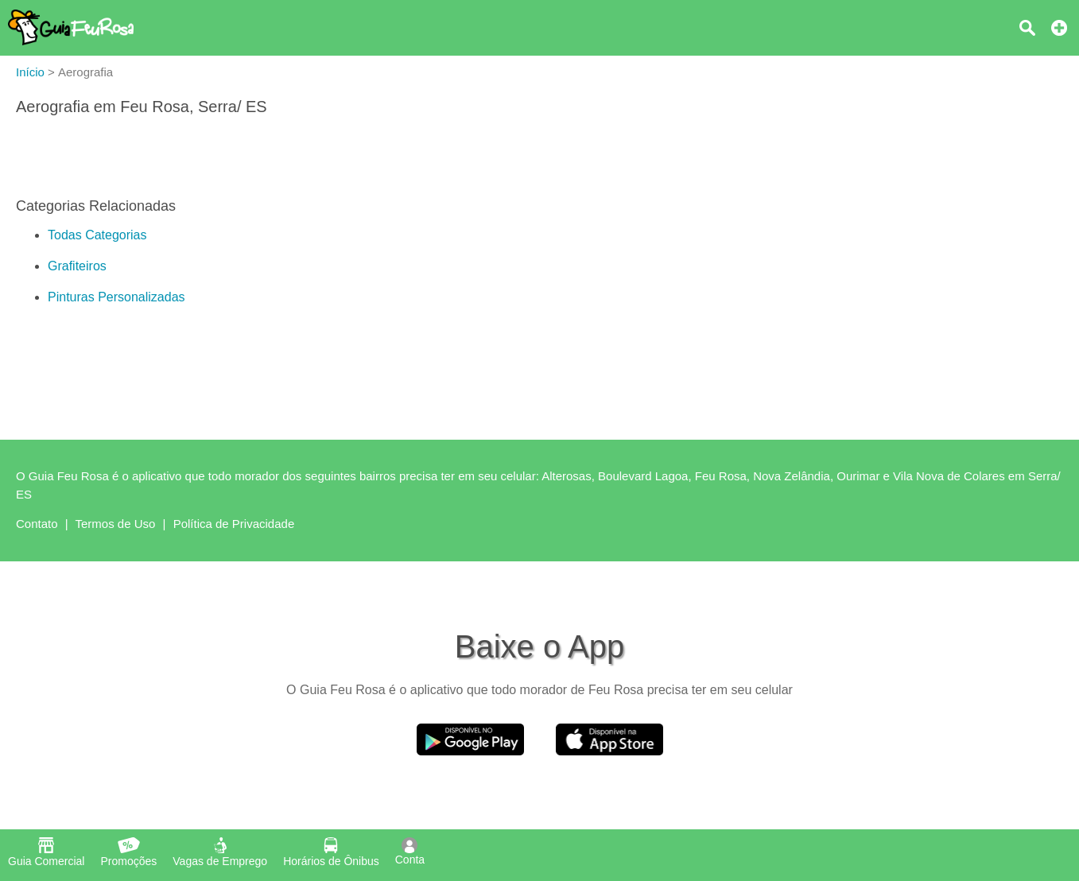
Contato (37, 523)
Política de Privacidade (234, 523)
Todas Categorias (97, 235)
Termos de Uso (116, 523)
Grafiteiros (77, 266)
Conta (410, 851)
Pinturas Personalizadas (116, 297)
